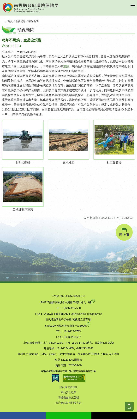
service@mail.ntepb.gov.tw (86, 313)
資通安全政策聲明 (68, 397)
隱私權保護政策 (69, 387)
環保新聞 (33, 21)
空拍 (66, 66)
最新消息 (20, 21)
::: (6, 21)
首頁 (10, 21)
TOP (129, 407)
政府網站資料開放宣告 (69, 402)
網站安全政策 (68, 392)
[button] (133, 5)
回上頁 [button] (124, 232)
